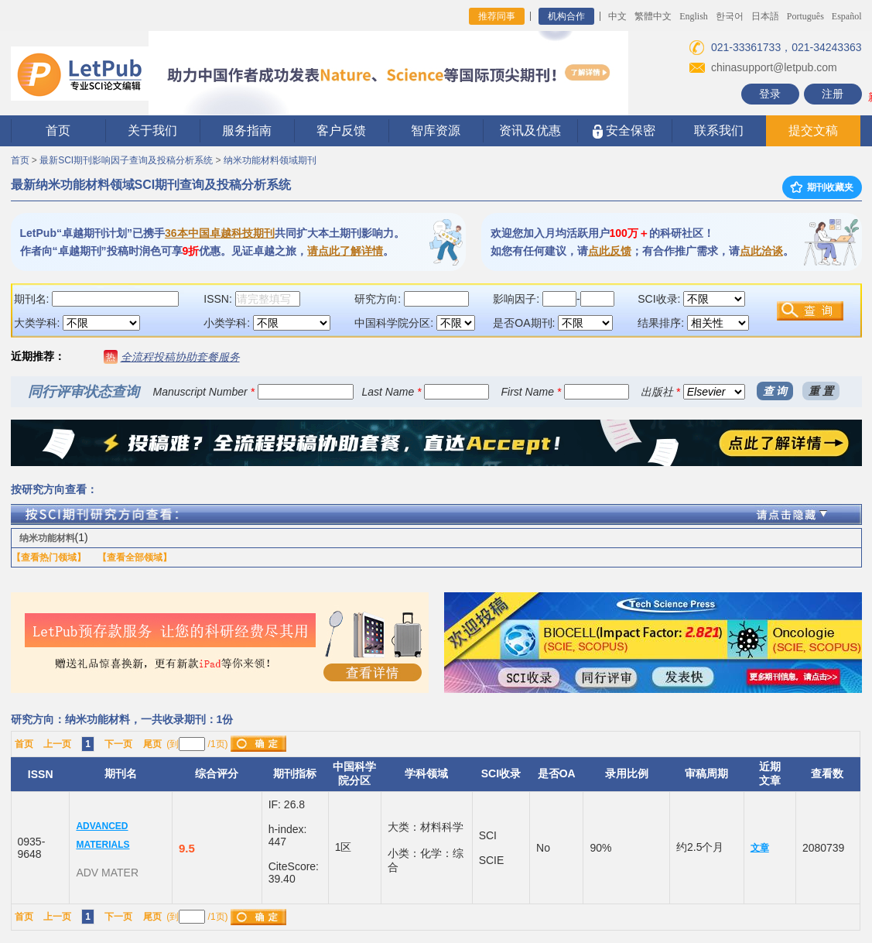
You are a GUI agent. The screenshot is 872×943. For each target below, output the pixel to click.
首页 (58, 130)
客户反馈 (341, 130)
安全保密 (624, 131)
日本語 (765, 16)
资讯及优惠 (530, 130)
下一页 (118, 744)
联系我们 (719, 130)
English (693, 16)
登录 (770, 93)
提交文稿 (813, 130)
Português (805, 16)
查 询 (775, 391)
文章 (760, 847)
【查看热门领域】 (49, 557)
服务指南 (247, 130)
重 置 (821, 391)
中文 (617, 16)
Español (847, 16)
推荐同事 (496, 16)
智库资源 (435, 130)
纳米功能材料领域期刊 (270, 160)
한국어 (730, 16)
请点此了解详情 (345, 251)
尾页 (152, 744)
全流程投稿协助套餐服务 (180, 357)
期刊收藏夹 (821, 187)
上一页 (57, 744)
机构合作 (566, 16)
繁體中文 (653, 16)
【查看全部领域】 (134, 557)
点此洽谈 (761, 251)
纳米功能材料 (47, 538)
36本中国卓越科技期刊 (220, 233)
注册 (832, 93)
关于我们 (152, 130)
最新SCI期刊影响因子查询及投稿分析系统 (126, 160)
